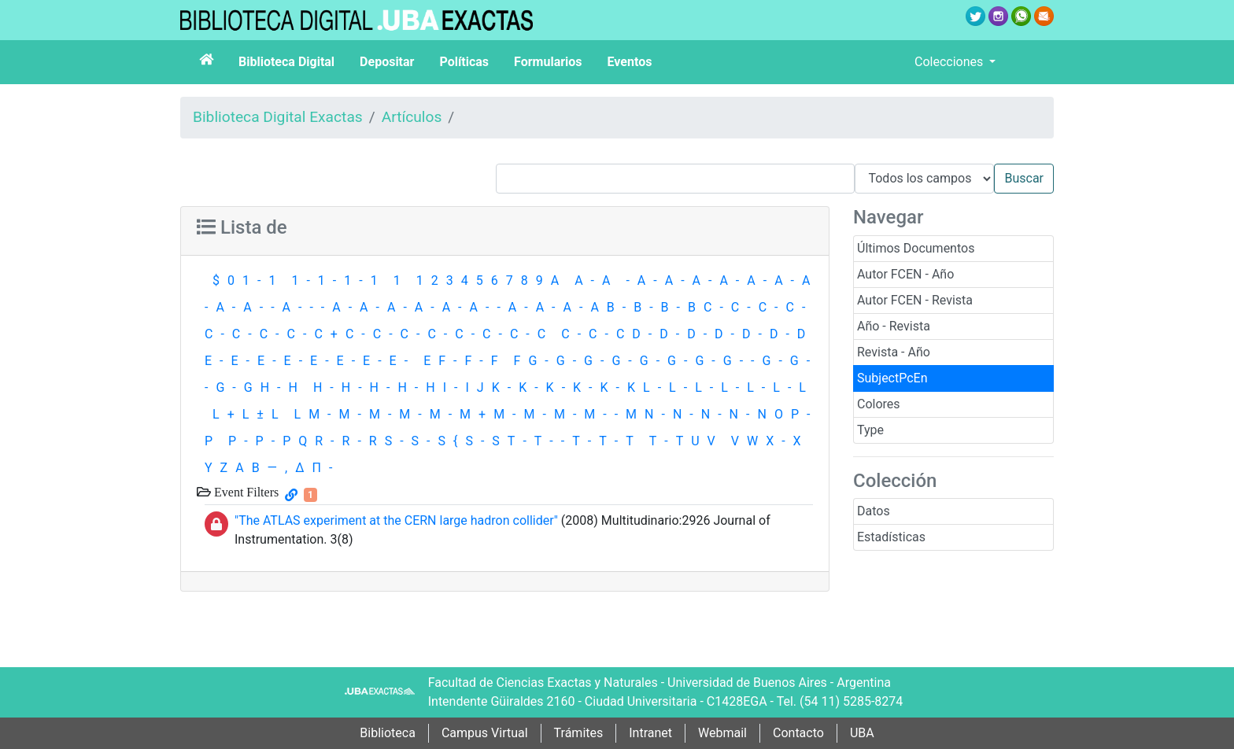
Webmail (722, 732)
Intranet (650, 732)
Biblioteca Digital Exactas (278, 117)
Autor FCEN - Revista (915, 300)
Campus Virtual (485, 732)
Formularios (548, 61)
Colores (878, 404)
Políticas (464, 61)
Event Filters (245, 491)
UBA (862, 732)
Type (870, 429)
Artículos (412, 117)
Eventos (630, 61)
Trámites (579, 732)
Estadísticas (891, 536)
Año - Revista (893, 326)
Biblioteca (388, 732)
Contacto (798, 732)
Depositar (387, 61)
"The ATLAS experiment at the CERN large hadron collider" (396, 520)
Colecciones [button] (950, 61)
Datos (873, 511)
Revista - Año (893, 352)
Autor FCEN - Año (905, 274)
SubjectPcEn (892, 378)
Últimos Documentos (915, 248)
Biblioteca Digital (286, 61)
